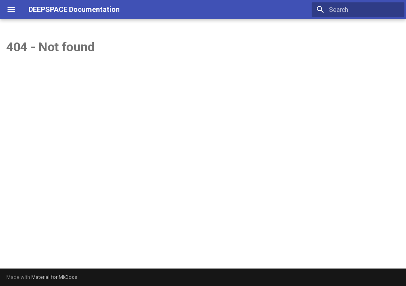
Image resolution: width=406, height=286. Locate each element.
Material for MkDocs (54, 277)
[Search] (358, 9)
